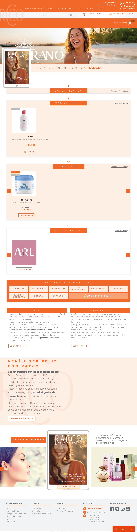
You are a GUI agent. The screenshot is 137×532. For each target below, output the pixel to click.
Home (28, 8)
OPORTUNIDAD (67, 8)
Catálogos (84, 8)
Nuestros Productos (13, 516)
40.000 (26, 209)
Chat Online (61, 508)
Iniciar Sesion (100, 5)
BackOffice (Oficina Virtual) (42, 514)
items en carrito (123, 23)
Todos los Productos (119, 91)
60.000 (26, 207)
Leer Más (24, 269)
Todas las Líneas (121, 231)
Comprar (30, 152)
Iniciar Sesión (36, 508)
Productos (40, 8)
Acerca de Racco (12, 511)
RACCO (9, 508)
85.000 (30, 145)
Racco (53, 8)
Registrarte (111, 5)
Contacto (99, 8)
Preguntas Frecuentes (65, 511)
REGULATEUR (26, 200)
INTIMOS (30, 137)
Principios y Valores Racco (16, 514)
